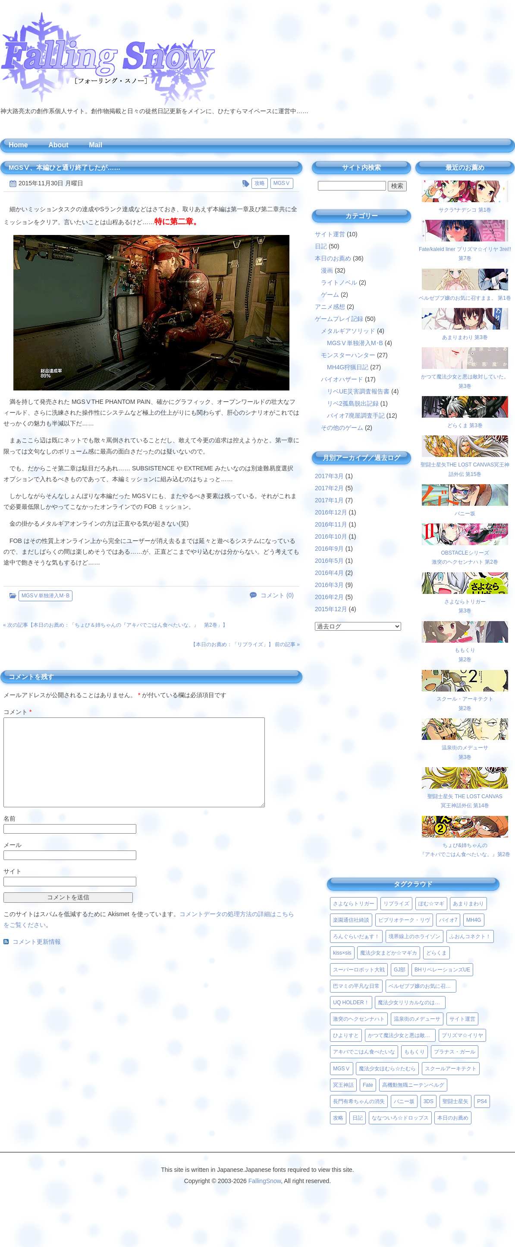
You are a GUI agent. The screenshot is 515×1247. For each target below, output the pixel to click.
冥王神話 (343, 1085)
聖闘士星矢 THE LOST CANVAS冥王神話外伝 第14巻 (465, 796)
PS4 (482, 1101)
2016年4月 (329, 572)
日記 (321, 246)
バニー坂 (404, 1101)
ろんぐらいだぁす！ (356, 936)
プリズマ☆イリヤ (462, 1035)
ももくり (414, 1052)
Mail (95, 145)
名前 (9, 818)
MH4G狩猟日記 (347, 367)
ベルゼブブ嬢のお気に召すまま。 (422, 986)
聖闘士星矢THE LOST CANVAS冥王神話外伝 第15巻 (465, 464)
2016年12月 (331, 512)
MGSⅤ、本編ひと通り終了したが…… (64, 167)
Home (18, 145)
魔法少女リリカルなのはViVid (412, 1003)
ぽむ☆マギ (431, 904)
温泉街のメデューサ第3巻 (465, 747)
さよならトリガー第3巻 (465, 601)
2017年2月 (329, 488)
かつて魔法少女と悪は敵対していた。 (402, 1035)
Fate (368, 1085)
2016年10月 (331, 536)
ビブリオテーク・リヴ (404, 920)
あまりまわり (468, 904)
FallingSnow (264, 1180)
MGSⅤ (281, 183)
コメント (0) (277, 595)
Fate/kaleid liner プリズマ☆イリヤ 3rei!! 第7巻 (465, 249)
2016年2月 (329, 596)
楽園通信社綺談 (351, 920)
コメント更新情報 (37, 942)
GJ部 (399, 970)
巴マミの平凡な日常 (356, 986)
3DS (428, 1101)
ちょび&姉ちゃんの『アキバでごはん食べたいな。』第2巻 (465, 845)
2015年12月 (331, 609)
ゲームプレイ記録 (339, 318)
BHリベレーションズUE (442, 970)
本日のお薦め (333, 258)
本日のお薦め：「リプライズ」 (232, 644)
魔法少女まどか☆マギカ (388, 953)
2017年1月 (329, 500)
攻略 (259, 183)
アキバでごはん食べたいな (364, 1052)
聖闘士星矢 (455, 1101)
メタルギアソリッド (348, 330)
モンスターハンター (348, 355)
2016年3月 (329, 584)
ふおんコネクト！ (470, 936)
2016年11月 (331, 524)
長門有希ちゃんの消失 (359, 1101)
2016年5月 (329, 560)
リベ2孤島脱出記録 (353, 403)
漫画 (327, 270)
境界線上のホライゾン (414, 936)
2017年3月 (329, 476)
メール (12, 844)
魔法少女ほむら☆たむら (387, 1069)
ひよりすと (346, 1035)
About (58, 145)
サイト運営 (330, 234)
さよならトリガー (353, 904)
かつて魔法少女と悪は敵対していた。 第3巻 (465, 376)
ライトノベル (339, 282)
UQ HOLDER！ (351, 1003)
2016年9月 (329, 548)
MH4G (473, 920)
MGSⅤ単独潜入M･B (45, 596)
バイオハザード (342, 379)
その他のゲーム (342, 427)
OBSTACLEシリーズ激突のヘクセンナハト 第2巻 (465, 552)
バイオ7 (448, 920)
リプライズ (396, 904)
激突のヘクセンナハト (359, 1019)
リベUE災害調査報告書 (358, 391)
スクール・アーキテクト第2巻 (465, 699)
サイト (12, 871)
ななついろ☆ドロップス (400, 1118)
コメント (17, 711)
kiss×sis (342, 953)
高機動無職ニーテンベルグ (413, 1085)
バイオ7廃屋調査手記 (356, 415)
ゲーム (330, 294)
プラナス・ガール (454, 1052)
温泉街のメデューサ (417, 1019)
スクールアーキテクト (451, 1069)
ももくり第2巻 (465, 650)
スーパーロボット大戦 (359, 970)
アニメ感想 (330, 306)
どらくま (436, 953)
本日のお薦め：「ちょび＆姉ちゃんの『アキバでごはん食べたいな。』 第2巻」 (128, 625)
